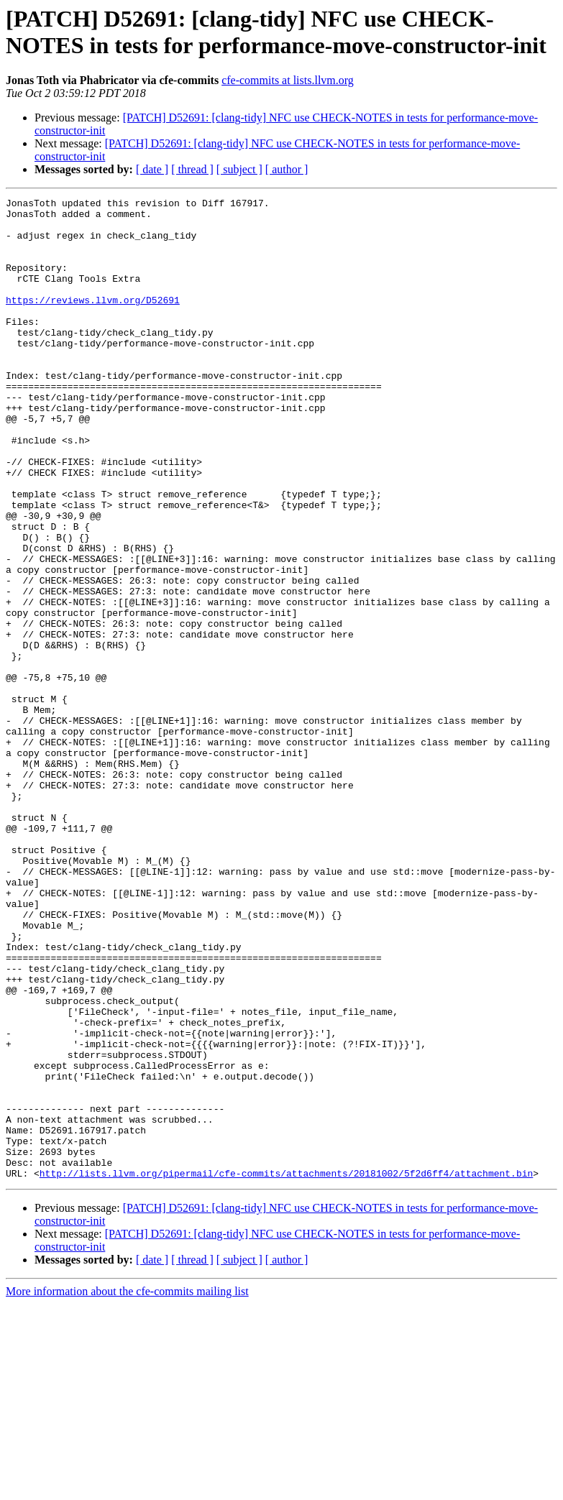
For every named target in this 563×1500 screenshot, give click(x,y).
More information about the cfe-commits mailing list (127, 1487)
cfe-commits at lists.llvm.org (287, 80)
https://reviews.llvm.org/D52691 (93, 321)
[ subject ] (239, 169)
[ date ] (152, 169)
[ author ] (286, 169)
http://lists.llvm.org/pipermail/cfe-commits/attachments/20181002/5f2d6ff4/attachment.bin (286, 1369)
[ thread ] (192, 169)
